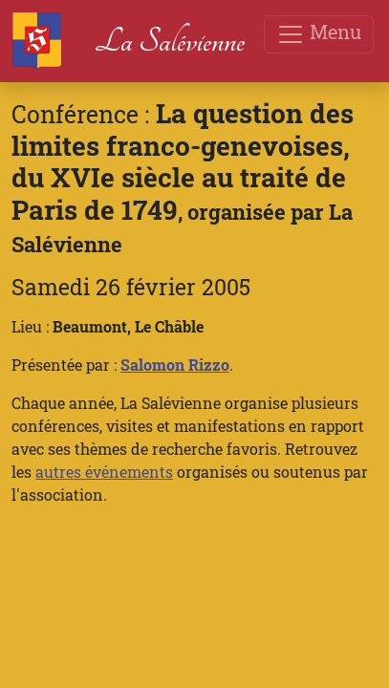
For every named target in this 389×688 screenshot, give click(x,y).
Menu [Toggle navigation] (318, 34)
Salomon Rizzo (174, 365)
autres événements (104, 472)
